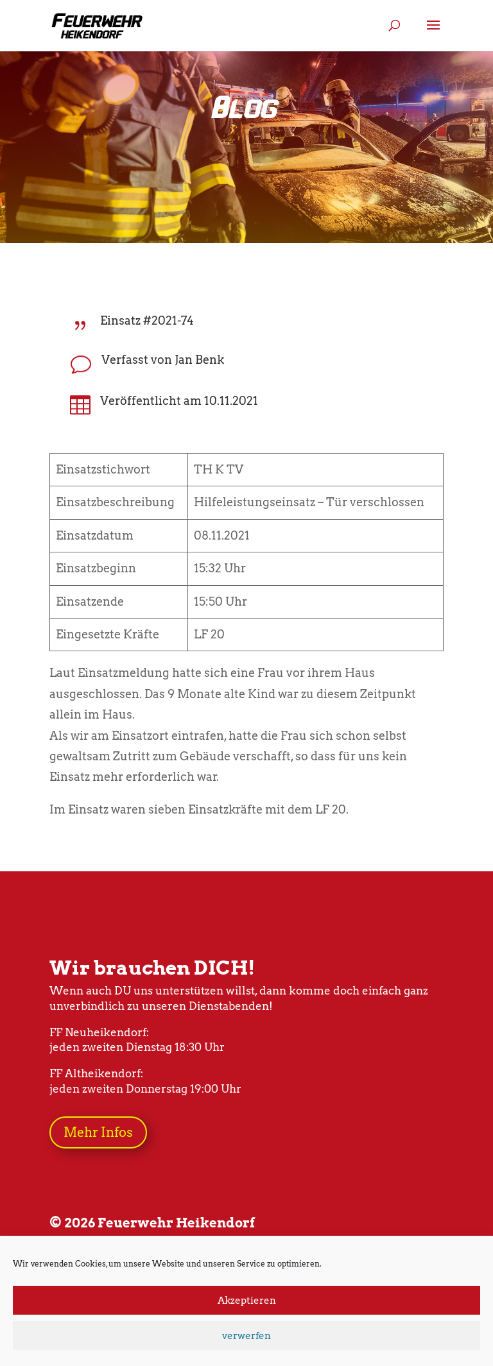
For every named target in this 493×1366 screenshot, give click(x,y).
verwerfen (246, 1336)
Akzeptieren (247, 1300)
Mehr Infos (98, 1132)
